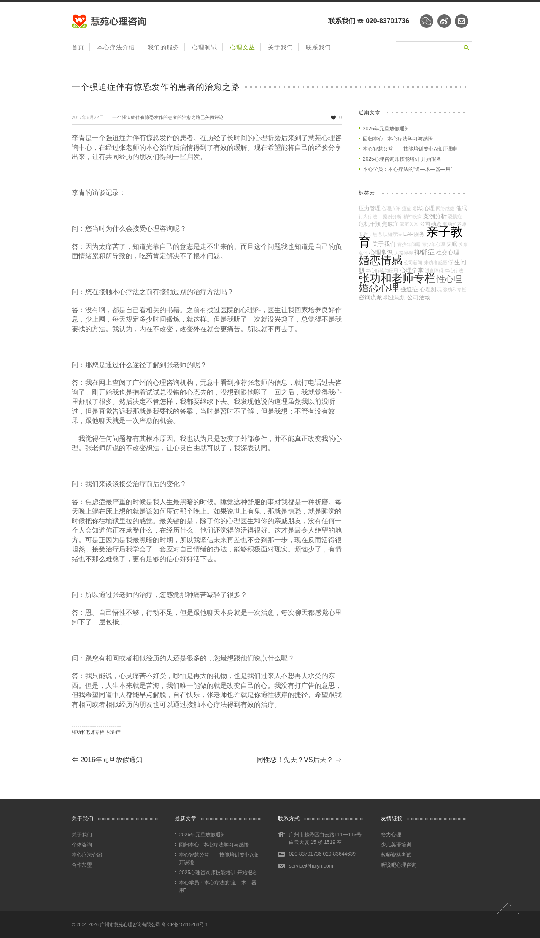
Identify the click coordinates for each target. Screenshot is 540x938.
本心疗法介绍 (116, 47)
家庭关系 (409, 224)
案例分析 (435, 216)
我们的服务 (163, 47)
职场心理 (424, 208)
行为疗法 (368, 216)
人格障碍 (403, 252)
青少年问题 (409, 244)
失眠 (451, 244)
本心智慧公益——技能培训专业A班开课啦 (410, 149)
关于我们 (280, 47)
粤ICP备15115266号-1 (185, 924)
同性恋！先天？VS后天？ (299, 759)
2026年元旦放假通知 (386, 129)
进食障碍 (434, 270)
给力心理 (391, 835)
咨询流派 (370, 297)
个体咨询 (82, 845)
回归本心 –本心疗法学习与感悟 (398, 139)
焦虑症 (390, 224)
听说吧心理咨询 (398, 865)
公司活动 (419, 297)
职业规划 (394, 297)
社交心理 (447, 252)
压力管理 (370, 208)
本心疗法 (454, 270)
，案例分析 (390, 216)
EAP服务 (414, 234)
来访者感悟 (435, 262)
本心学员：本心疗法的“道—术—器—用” (407, 169)
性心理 (449, 279)
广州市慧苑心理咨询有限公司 (130, 924)
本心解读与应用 (382, 270)
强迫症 (114, 732)
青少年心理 (433, 244)
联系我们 (318, 47)
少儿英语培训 (396, 845)
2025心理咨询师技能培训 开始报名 (402, 159)
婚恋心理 (379, 287)
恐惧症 (455, 216)
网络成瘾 (445, 208)
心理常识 (381, 252)
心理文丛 (242, 47)
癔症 (406, 208)
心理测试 (204, 47)
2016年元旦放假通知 (107, 759)
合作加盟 (82, 865)
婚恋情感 (380, 260)
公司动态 (431, 224)
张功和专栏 (454, 289)
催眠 (461, 208)
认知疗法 (392, 234)
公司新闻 (413, 262)
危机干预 (370, 224)
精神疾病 (412, 216)
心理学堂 (412, 270)
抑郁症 (424, 252)
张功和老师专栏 (88, 732)
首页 (78, 47)
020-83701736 (387, 20)
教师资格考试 (396, 855)
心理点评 (391, 208)
